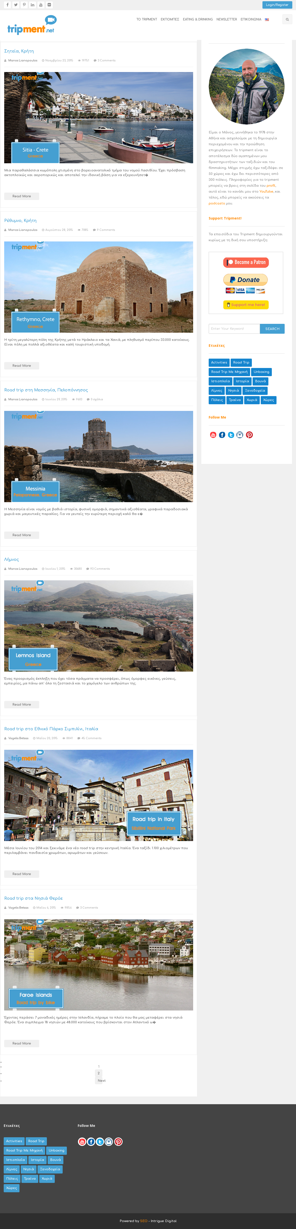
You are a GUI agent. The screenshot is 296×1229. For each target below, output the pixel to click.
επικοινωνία (251, 19)
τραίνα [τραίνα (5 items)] (235, 400)
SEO (144, 1221)
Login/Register (277, 5)
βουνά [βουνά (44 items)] (260, 381)
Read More (21, 196)
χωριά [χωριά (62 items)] (252, 400)
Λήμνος (11, 559)
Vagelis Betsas (18, 738)
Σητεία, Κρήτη (19, 51)
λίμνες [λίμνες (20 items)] (216, 390)
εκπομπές (170, 19)
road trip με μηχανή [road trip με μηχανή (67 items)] (229, 372)
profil (271, 185)
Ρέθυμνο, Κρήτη (20, 221)
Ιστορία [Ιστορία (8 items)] (242, 381)
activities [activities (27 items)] (219, 362)
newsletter (227, 19)
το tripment (146, 19)
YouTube (266, 191)
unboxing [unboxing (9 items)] (261, 372)
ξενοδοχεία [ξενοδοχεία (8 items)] (255, 390)
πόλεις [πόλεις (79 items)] (217, 400)
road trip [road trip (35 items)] (241, 362)
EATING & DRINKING (198, 19)
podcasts (217, 203)
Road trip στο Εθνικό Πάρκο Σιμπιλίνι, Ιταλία (51, 729)
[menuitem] (145, 19)
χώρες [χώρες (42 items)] (268, 400)
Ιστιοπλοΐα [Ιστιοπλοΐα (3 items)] (220, 381)
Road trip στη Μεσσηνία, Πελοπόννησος (46, 390)
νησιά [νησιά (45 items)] (233, 390)
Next (100, 1080)
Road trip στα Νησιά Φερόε (33, 898)
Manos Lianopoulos (22, 60)
